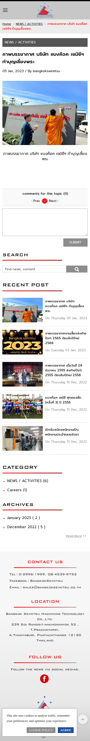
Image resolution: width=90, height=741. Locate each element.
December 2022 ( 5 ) (26, 527)
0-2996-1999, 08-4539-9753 (48, 574)
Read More (74, 536)
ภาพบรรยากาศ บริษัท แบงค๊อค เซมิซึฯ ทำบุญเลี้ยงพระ (64, 306)
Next (53, 201)
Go (77, 269)
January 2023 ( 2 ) (23, 517)
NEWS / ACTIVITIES (29, 24)
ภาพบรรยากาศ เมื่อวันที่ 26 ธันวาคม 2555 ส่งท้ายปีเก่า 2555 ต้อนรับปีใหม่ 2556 (63, 370)
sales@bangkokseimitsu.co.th (52, 587)
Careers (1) (17, 490)
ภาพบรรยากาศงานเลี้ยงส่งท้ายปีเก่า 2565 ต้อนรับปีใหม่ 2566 (65, 338)
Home (6, 24)
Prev (36, 201)
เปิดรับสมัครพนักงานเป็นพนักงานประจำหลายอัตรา (62, 432)
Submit (75, 242)
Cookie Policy (41, 730)
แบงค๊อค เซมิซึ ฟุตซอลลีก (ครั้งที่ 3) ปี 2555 (63, 400)
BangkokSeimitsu (46, 581)
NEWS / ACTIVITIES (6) (27, 481)
